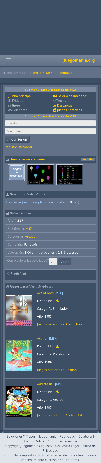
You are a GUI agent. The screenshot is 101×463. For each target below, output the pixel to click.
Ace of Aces (45, 293)
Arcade (30, 236)
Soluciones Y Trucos (21, 436)
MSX (49, 73)
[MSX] (58, 293)
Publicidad (67, 436)
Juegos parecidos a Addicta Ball (60, 415)
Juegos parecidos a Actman (57, 370)
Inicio (37, 73)
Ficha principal (20, 96)
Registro (11, 147)
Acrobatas (65, 73)
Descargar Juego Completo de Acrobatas (36, 202)
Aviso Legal (70, 446)
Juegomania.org (79, 60)
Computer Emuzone (62, 441)
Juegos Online (34, 441)
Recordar (25, 147)
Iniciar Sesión (17, 139)
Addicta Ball (45, 384)
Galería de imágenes (72, 96)
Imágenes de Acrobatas (28, 159)
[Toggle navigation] (8, 60)
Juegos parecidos (69, 110)
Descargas (64, 105)
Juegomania (48, 436)
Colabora (85, 436)
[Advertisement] (50, 27)
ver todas (87, 159)
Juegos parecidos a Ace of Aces (59, 324)
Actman (42, 338)
